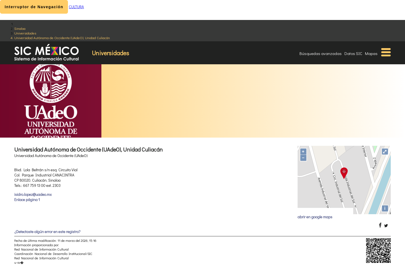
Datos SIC (353, 53)
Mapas (371, 53)
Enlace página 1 (27, 199)
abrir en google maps (315, 216)
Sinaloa (19, 28)
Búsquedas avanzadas (321, 53)
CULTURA (76, 6)
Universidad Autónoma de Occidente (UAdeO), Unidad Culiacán (62, 37)
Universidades (25, 33)
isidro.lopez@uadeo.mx (33, 194)
